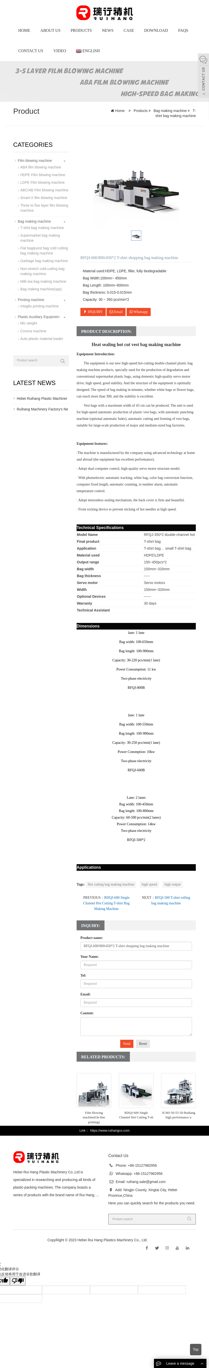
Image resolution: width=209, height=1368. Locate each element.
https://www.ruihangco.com (109, 1130)
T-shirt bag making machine (42, 227)
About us (50, 30)
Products (81, 30)
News (107, 30)
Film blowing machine (35, 161)
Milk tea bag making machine (43, 281)
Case (129, 30)
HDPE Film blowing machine (42, 175)
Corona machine (33, 330)
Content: (87, 1013)
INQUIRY (93, 312)
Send (126, 1044)
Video (59, 51)
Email (116, 312)
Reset (143, 1044)
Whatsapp (139, 312)
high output (172, 884)
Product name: (91, 938)
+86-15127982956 (142, 1165)
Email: (85, 994)
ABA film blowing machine (40, 167)
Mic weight (28, 322)
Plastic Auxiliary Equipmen (38, 316)
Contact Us (30, 51)
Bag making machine (170, 111)
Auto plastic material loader (41, 338)
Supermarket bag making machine (40, 237)
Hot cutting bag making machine (111, 884)
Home (24, 30)
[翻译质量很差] (18, 1281)
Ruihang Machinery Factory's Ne (42, 408)
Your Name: (89, 957)
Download (156, 30)
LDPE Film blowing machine (42, 182)
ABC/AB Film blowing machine (44, 190)
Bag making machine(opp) (41, 288)
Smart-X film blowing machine (43, 197)
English (88, 51)
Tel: (83, 975)
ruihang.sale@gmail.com (146, 1182)
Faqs (183, 30)
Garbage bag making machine (44, 260)
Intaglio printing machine (39, 305)
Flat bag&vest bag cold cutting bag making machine (44, 250)
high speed (149, 884)
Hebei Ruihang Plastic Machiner (42, 398)
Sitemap (155, 1240)
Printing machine (31, 299)
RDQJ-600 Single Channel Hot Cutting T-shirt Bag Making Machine (106, 903)
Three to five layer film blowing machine (44, 207)
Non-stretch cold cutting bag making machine (42, 270)
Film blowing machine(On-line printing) (94, 1117)
